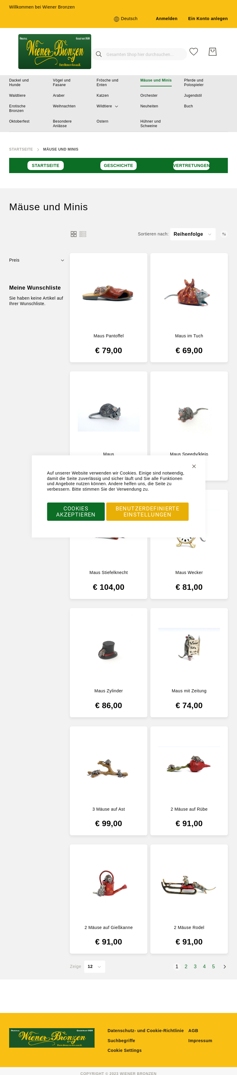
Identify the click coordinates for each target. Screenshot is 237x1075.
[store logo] (53, 51)
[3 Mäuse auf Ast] (108, 766)
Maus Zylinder (109, 690)
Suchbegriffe (121, 1040)
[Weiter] (225, 967)
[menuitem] (25, 82)
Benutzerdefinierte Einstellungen (147, 511)
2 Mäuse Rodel (189, 927)
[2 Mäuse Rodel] (189, 884)
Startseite (21, 149)
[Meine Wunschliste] (194, 52)
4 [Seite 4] (205, 966)
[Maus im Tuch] (189, 293)
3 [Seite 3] (196, 966)
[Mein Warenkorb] (212, 52)
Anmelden (167, 18)
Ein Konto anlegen (208, 18)
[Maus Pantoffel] (108, 293)
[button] (125, 19)
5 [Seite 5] (214, 966)
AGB (193, 1030)
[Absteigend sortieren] (224, 234)
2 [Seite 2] (187, 966)
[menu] (118, 103)
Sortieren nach (152, 233)
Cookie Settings (125, 1050)
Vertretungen (191, 165)
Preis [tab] (14, 260)
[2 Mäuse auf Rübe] (189, 766)
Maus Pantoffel (109, 335)
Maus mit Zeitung (189, 690)
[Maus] (108, 411)
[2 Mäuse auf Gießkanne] (108, 884)
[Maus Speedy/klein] (189, 411)
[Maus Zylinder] (108, 648)
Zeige (75, 966)
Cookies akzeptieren (76, 511)
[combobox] (133, 52)
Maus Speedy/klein (189, 454)
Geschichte (118, 165)
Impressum (200, 1040)
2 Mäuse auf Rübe (189, 809)
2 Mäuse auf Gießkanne (108, 927)
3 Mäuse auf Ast (108, 809)
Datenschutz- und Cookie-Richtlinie (146, 1030)
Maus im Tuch (189, 335)
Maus (108, 454)
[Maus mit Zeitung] (189, 648)
